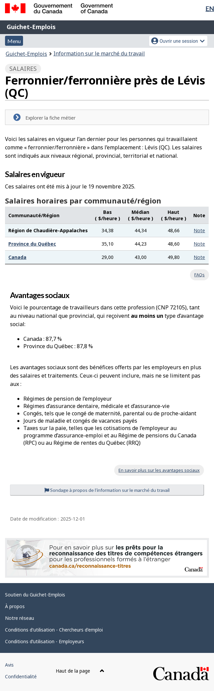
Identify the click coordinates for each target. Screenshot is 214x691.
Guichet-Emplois (31, 27)
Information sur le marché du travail (99, 53)
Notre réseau (19, 618)
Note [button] (199, 230)
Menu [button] (14, 41)
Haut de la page (80, 671)
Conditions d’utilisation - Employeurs (44, 641)
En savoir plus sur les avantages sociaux (159, 470)
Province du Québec (32, 244)
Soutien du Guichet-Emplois (35, 594)
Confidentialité (21, 676)
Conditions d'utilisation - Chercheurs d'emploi (54, 630)
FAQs (199, 275)
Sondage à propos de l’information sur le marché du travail (107, 490)
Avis (9, 665)
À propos (15, 606)
